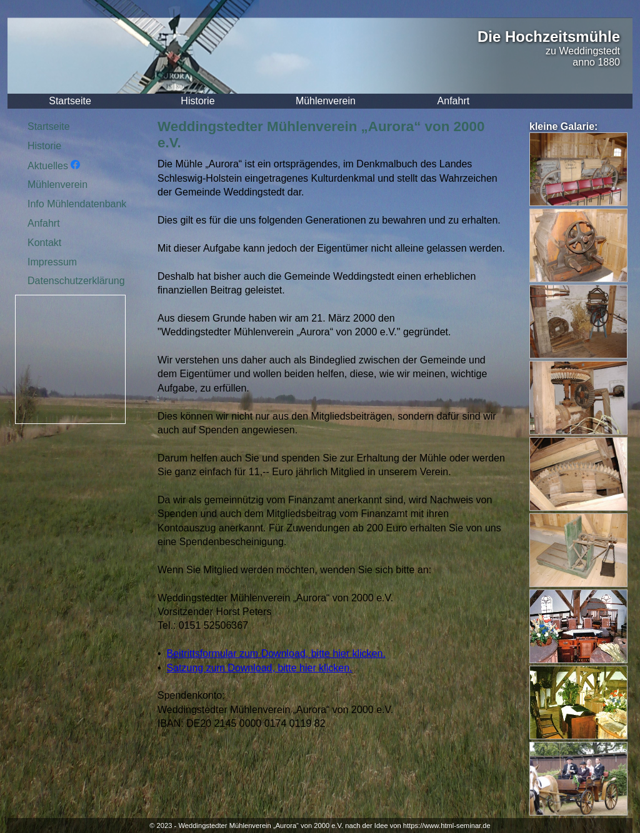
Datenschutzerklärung (76, 280)
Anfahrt (454, 101)
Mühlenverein (326, 101)
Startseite (70, 101)
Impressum (52, 262)
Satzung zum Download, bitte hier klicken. (259, 668)
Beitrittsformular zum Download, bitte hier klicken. (276, 653)
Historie (197, 101)
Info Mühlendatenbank (77, 204)
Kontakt (44, 242)
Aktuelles (54, 165)
